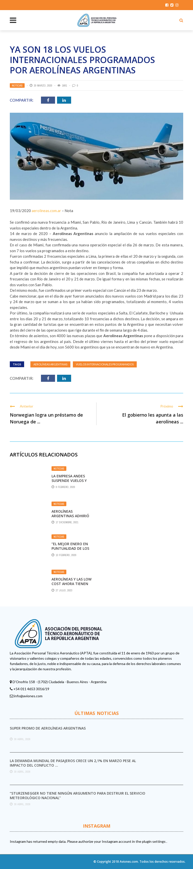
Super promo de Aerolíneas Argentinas (48, 728)
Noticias (17, 85)
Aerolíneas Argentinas (50, 364)
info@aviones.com (28, 696)
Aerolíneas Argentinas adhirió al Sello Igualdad (70, 516)
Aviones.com (129, 861)
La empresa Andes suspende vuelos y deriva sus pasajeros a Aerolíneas (71, 483)
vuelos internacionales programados (105, 364)
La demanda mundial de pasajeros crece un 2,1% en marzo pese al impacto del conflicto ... (73, 763)
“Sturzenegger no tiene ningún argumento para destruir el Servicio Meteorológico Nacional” (77, 795)
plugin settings (154, 841)
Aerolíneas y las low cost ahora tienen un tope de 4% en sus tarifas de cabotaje (72, 586)
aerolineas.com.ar (46, 210)
